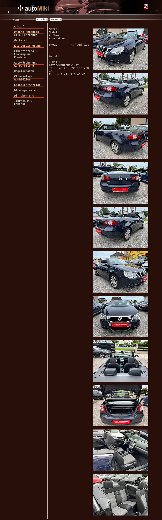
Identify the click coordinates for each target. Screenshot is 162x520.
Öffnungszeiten (25, 90)
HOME (16, 19)
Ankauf (19, 26)
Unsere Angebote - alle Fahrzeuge (28, 34)
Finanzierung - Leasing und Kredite (25, 54)
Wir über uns (24, 95)
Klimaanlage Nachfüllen (23, 78)
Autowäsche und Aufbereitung (25, 64)
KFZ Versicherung (27, 45)
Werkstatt (21, 40)
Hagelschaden (24, 71)
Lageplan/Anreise (27, 85)
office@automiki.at (64, 65)
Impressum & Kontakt (23, 103)
